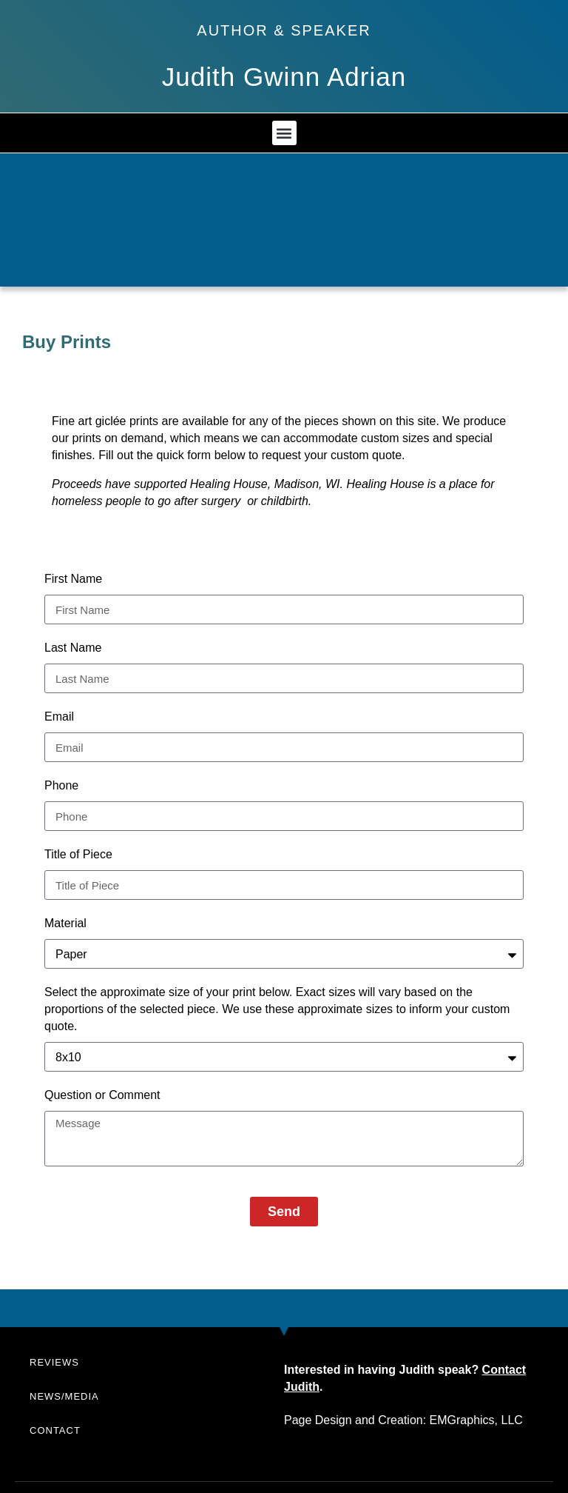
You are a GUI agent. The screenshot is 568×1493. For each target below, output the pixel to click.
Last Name (72, 647)
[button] (284, 133)
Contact (55, 1430)
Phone (61, 785)
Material (65, 923)
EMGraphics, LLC (476, 1420)
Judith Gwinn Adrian (284, 76)
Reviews (54, 1362)
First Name (73, 578)
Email (59, 716)
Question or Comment (102, 1095)
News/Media (64, 1396)
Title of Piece (78, 854)
